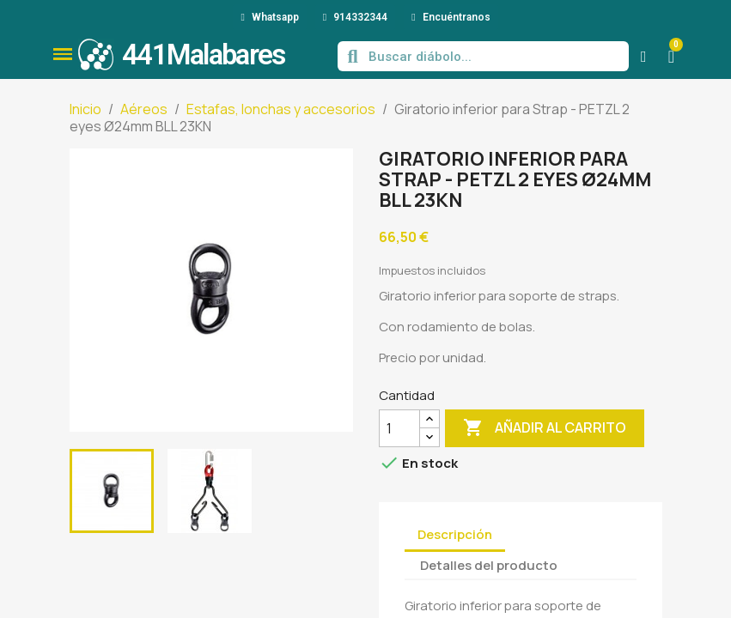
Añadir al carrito (544, 428)
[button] (62, 54)
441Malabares (203, 54)
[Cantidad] (399, 428)
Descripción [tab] (454, 534)
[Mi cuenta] (644, 56)
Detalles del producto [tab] (488, 565)
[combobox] (485, 56)
